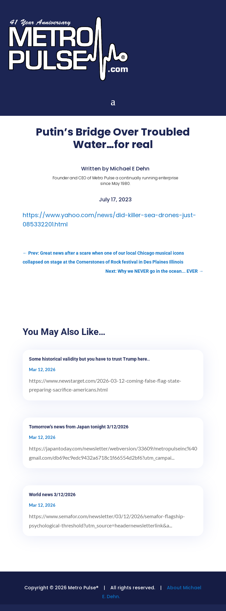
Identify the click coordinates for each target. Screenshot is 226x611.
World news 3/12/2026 (52, 494)
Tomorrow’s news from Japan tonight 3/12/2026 (78, 426)
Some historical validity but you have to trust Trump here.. (89, 359)
